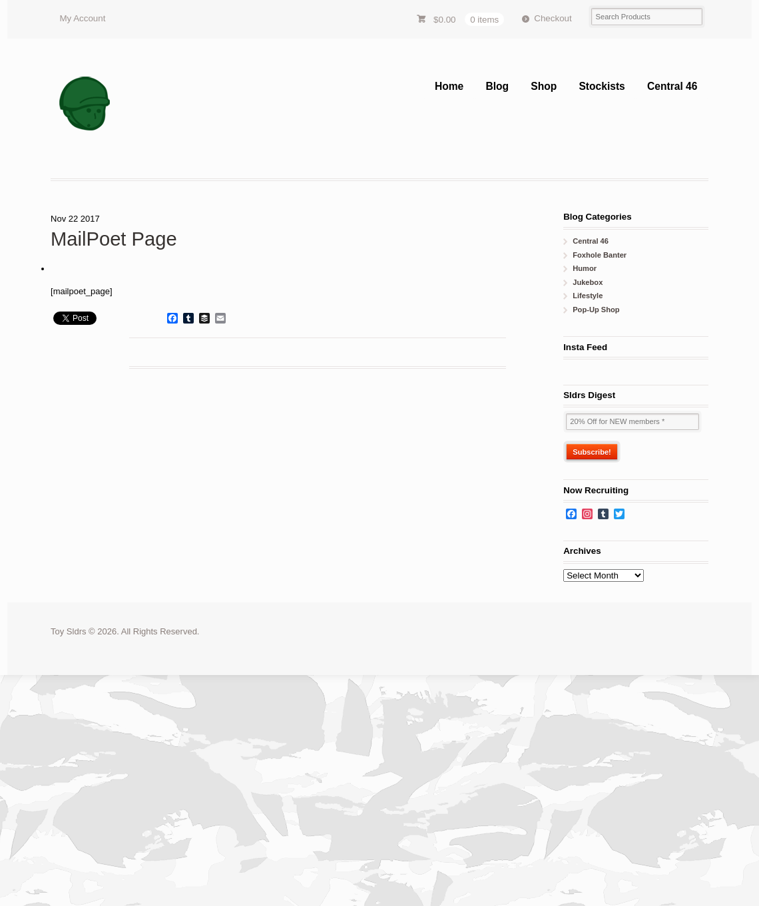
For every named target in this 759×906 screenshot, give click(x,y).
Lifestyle (588, 296)
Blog (497, 86)
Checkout (552, 18)
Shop (544, 86)
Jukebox (588, 282)
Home (449, 86)
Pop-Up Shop (596, 310)
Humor (585, 268)
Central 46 (672, 86)
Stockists (602, 86)
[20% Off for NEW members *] (632, 421)
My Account (82, 18)
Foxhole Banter (600, 255)
